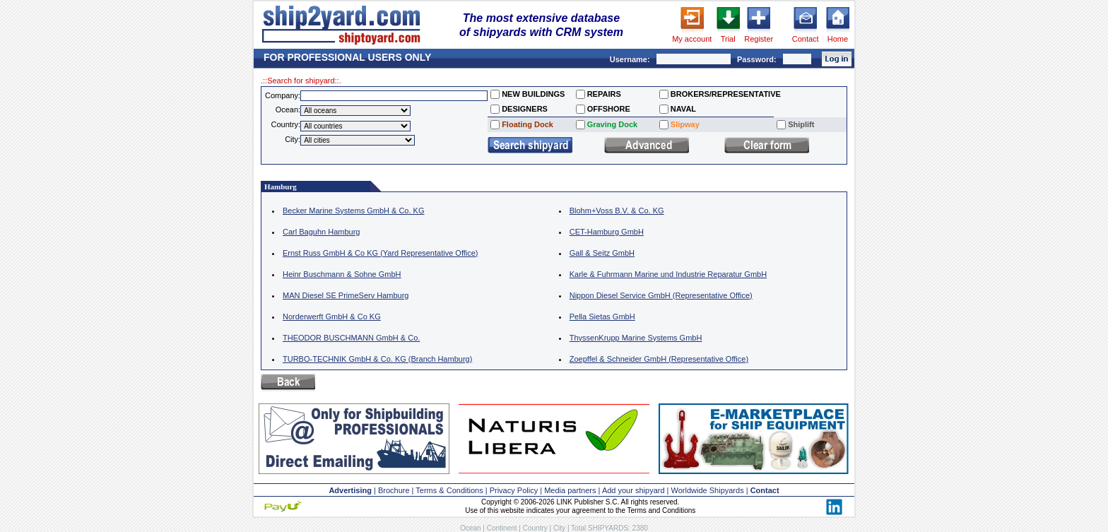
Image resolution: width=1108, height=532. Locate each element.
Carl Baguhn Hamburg (321, 231)
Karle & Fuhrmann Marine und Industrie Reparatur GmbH (668, 274)
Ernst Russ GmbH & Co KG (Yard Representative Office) (380, 253)
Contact (805, 39)
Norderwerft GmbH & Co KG (332, 316)
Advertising (350, 490)
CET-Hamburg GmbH (607, 231)
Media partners (570, 490)
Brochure (394, 490)
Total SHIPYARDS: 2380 (609, 528)
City (559, 528)
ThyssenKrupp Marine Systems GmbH (636, 337)
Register (758, 39)
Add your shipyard (633, 490)
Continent (502, 528)
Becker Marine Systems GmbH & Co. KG (354, 210)
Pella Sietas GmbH (602, 316)
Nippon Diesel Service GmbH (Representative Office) (661, 295)
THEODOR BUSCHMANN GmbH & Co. (351, 337)
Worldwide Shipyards (707, 490)
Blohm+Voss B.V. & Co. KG (617, 210)
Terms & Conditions (449, 490)
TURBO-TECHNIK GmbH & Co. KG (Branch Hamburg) (377, 359)
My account (692, 39)
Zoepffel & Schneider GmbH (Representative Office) (659, 359)
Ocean (470, 528)
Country (535, 528)
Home (837, 39)
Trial (728, 39)
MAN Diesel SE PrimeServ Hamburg (346, 295)
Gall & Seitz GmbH (602, 253)
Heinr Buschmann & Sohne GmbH (342, 274)
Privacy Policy (514, 490)
